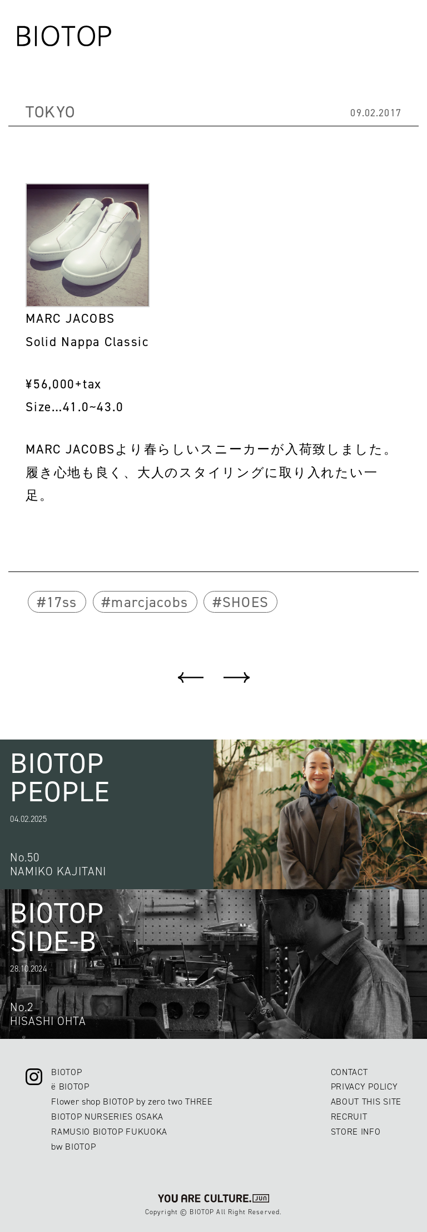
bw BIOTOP (73, 1146)
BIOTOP (66, 1072)
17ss (62, 602)
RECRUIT (349, 1116)
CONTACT (349, 1072)
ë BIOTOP (70, 1086)
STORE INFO (356, 1131)
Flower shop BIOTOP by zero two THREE (131, 1101)
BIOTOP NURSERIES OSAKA (107, 1116)
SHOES (245, 602)
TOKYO (50, 111)
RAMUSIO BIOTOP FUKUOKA (109, 1131)
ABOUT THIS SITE (366, 1101)
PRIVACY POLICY (364, 1086)
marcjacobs (149, 602)
